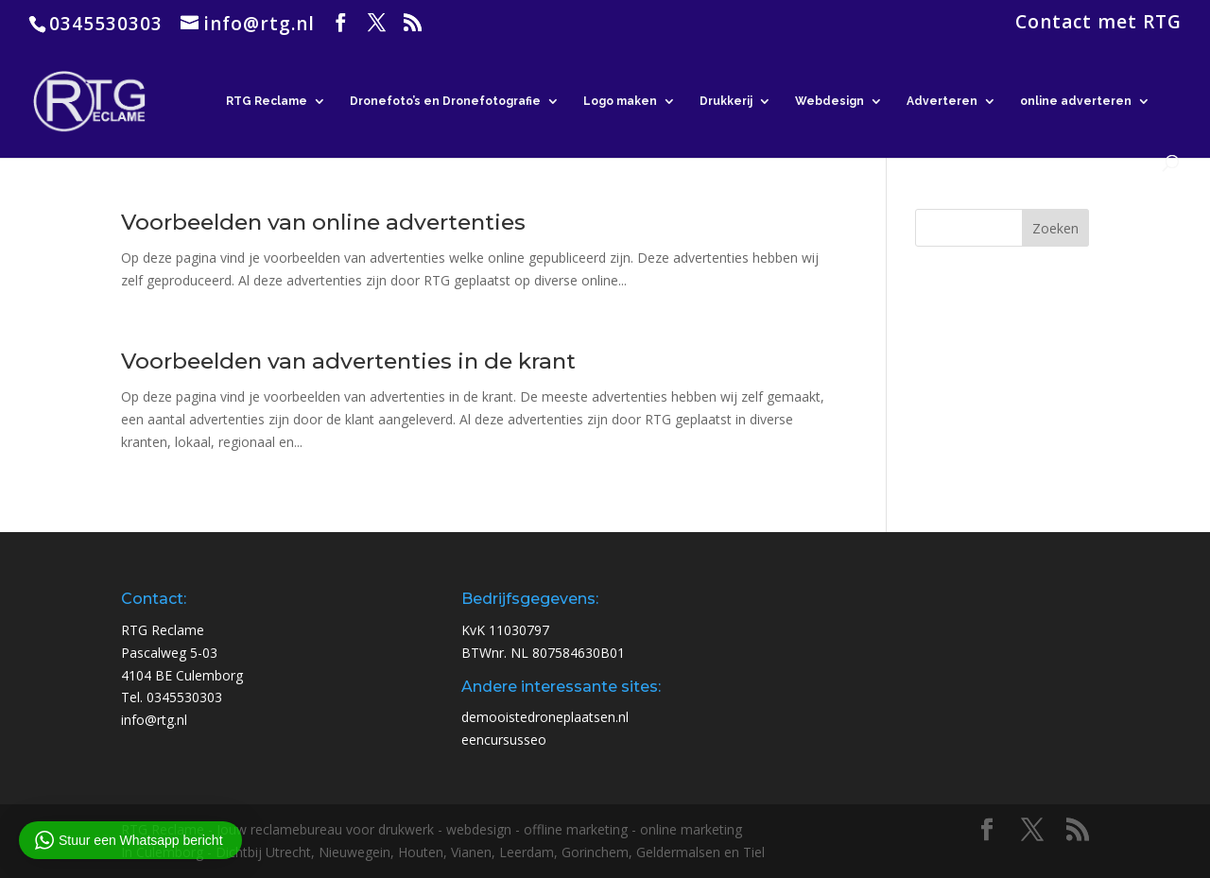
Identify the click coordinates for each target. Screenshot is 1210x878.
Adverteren (942, 101)
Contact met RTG (1098, 23)
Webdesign (829, 101)
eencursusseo (503, 740)
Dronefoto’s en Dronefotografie (445, 101)
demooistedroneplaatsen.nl (545, 717)
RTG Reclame (266, 101)
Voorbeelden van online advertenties (323, 222)
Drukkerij (726, 101)
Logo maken (620, 101)
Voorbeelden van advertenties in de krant (348, 361)
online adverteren (1076, 101)
